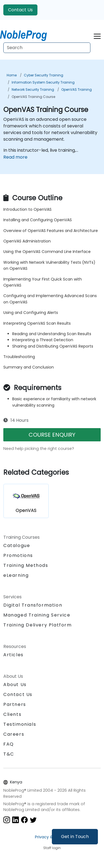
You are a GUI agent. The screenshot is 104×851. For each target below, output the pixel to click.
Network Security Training (33, 89)
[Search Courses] (46, 47)
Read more (15, 157)
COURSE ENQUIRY (52, 435)
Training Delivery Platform (37, 625)
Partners (14, 704)
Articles (13, 655)
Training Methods (25, 565)
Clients (12, 714)
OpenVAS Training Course (33, 96)
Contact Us (20, 10)
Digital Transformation (32, 605)
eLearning (16, 575)
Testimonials (19, 724)
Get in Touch (75, 836)
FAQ (8, 744)
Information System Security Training (43, 82)
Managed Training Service (36, 615)
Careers (13, 734)
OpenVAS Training (76, 89)
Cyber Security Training (43, 75)
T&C (8, 754)
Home (12, 75)
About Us (15, 684)
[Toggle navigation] (97, 35)
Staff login (52, 847)
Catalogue (16, 545)
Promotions (18, 555)
